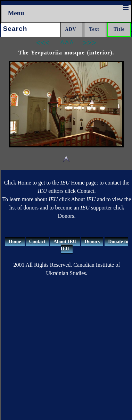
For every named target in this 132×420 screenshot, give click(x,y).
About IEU (64, 241)
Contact (37, 241)
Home (15, 241)
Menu (16, 13)
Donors (92, 241)
